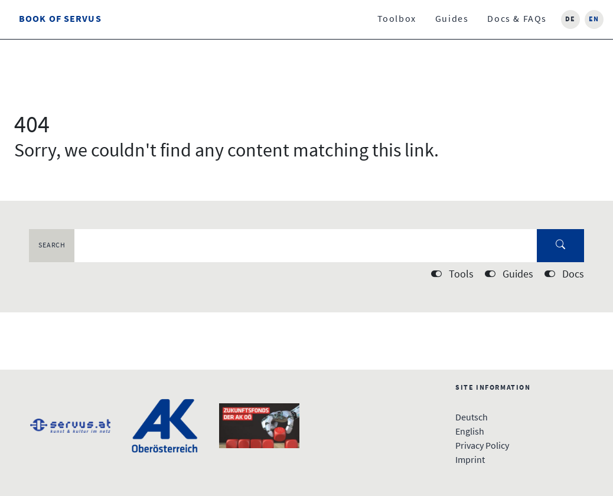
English (469, 432)
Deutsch (471, 418)
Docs (573, 274)
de (570, 19)
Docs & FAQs (517, 19)
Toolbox (396, 19)
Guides (452, 19)
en (594, 19)
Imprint (470, 460)
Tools (461, 274)
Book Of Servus (60, 19)
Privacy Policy (482, 446)
